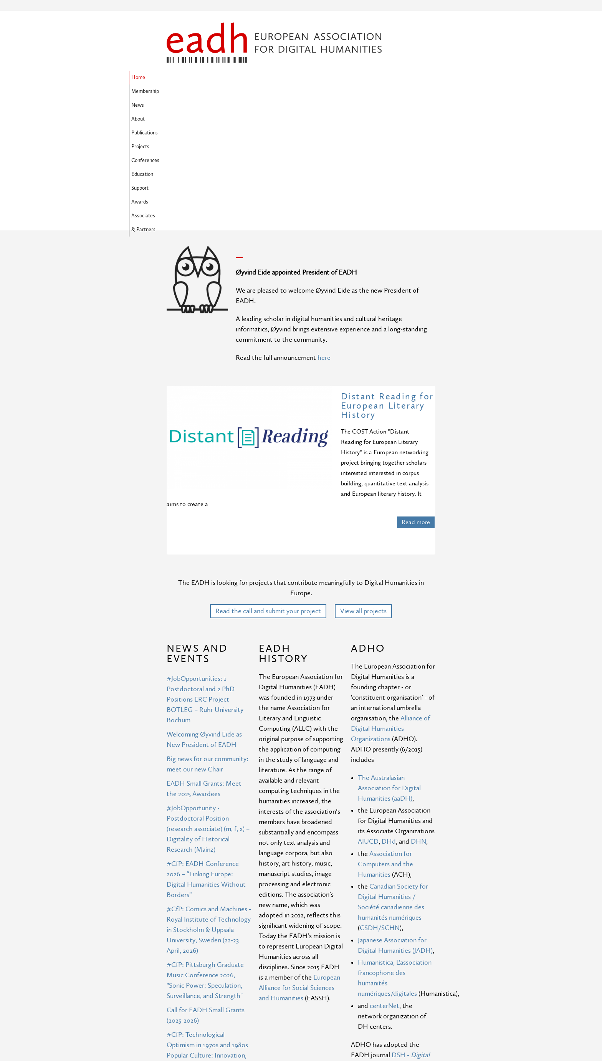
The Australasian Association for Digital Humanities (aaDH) (389, 663)
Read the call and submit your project (268, 487)
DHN (418, 717)
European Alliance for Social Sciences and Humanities (299, 863)
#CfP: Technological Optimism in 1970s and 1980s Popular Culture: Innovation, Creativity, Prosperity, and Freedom (207, 931)
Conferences (355, 77)
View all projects (363, 487)
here (324, 233)
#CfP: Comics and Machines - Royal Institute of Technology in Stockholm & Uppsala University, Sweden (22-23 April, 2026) (209, 805)
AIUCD (368, 717)
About (259, 77)
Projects (322, 77)
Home (176, 77)
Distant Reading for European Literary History (387, 281)
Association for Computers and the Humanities (385, 739)
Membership (206, 77)
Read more (416, 397)
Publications (289, 77)
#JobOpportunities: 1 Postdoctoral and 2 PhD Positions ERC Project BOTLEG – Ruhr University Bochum (205, 575)
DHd (389, 717)
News (236, 77)
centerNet (384, 881)
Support (177, 91)
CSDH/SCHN (380, 803)
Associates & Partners (247, 91)
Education (390, 77)
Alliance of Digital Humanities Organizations (390, 604)
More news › (226, 1038)
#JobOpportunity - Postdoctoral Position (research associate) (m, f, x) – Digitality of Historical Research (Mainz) (208, 704)
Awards (204, 91)
